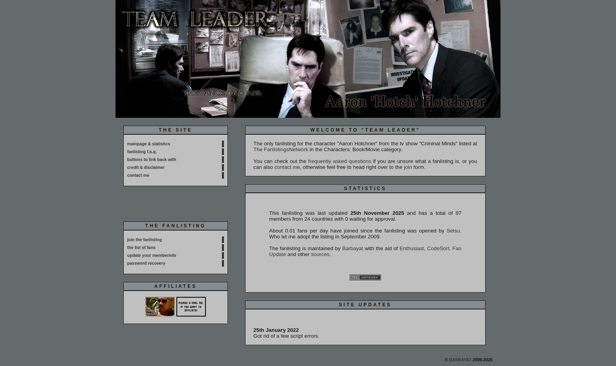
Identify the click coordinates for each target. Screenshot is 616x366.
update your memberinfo (151, 255)
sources (320, 254)
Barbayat (352, 248)
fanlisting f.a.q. (142, 151)
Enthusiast (412, 248)
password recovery (146, 263)
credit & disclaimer (146, 167)
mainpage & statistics (148, 143)
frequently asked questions (339, 161)
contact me (138, 175)
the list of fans (141, 247)
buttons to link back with (151, 159)
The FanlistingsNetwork (280, 149)
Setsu (453, 231)
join (408, 167)
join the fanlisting (144, 239)
